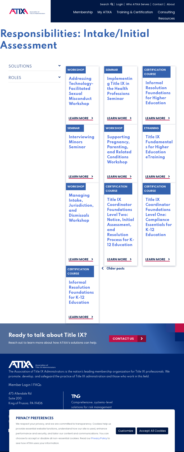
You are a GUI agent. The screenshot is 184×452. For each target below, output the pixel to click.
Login (119, 4)
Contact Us (123, 338)
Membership (83, 12)
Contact (158, 4)
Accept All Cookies (152, 431)
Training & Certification (135, 12)
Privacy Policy (99, 438)
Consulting (166, 12)
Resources (166, 18)
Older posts (116, 268)
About (171, 4)
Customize (125, 431)
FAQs (37, 385)
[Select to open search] (106, 4)
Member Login (19, 385)
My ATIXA (105, 12)
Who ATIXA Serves (137, 4)
